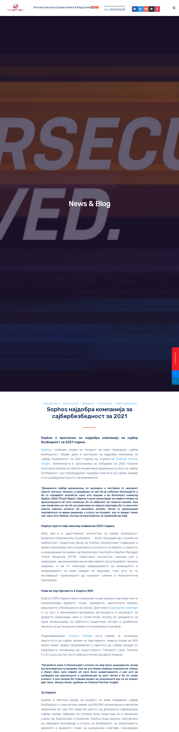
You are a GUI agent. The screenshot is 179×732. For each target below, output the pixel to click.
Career (87, 7)
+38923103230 (117, 9)
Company (61, 7)
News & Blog (74, 7)
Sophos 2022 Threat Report (58, 498)
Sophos (46, 450)
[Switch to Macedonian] (97, 8)
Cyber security (50, 403)
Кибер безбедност (126, 403)
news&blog (88, 403)
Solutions (50, 7)
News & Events (71, 403)
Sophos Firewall (80, 636)
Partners (38, 7)
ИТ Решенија (105, 403)
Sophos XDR (84, 591)
